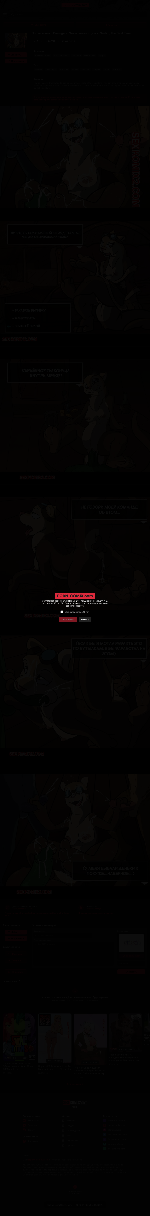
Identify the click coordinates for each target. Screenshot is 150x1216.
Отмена (85, 619)
